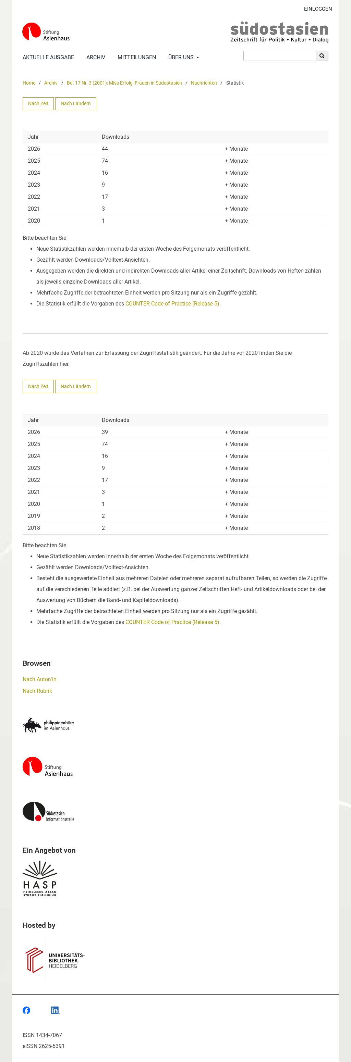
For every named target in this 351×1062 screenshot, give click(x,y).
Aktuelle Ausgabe (47, 57)
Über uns (180, 57)
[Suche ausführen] (322, 56)
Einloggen (315, 9)
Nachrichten (204, 83)
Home (29, 83)
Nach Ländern (76, 104)
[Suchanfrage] (279, 56)
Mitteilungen (135, 57)
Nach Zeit (38, 104)
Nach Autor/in (40, 679)
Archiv (94, 57)
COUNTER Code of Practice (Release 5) (172, 303)
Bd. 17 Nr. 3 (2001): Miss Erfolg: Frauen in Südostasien (124, 83)
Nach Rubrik (37, 691)
